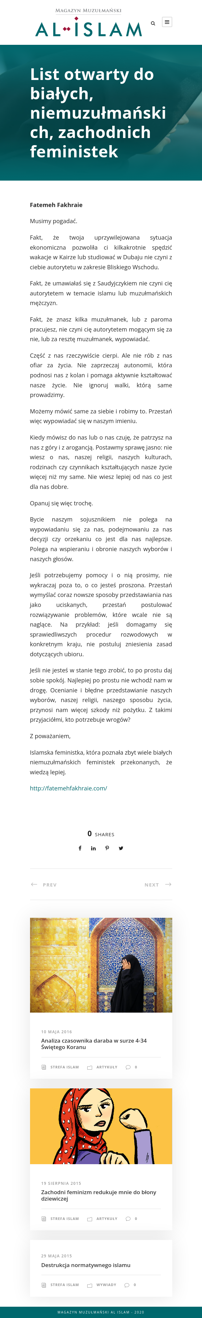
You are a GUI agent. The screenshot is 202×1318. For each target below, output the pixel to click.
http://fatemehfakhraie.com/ (68, 788)
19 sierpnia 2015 (61, 1183)
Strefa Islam (65, 1067)
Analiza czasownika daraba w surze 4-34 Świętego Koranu (94, 1044)
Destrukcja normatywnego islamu (86, 1265)
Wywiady (106, 1284)
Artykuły (107, 1067)
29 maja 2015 (56, 1256)
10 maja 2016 (56, 1032)
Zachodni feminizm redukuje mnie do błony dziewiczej (98, 1195)
